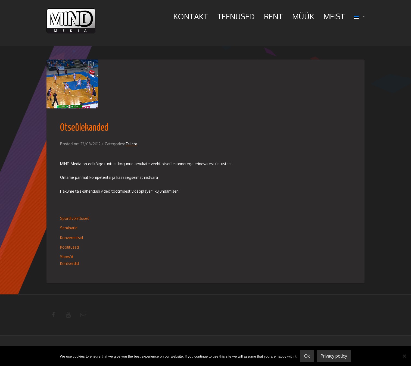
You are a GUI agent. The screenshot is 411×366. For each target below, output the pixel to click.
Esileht (131, 144)
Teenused (236, 16)
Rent (273, 16)
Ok (307, 356)
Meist (334, 16)
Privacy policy (334, 356)
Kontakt (190, 16)
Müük (303, 16)
